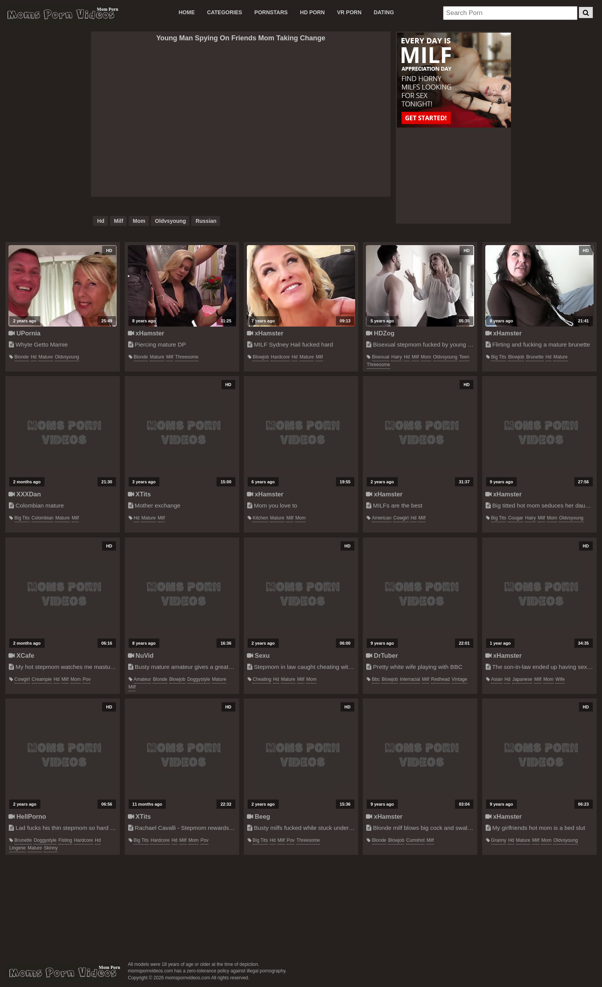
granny (498, 840)
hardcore (280, 357)
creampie (42, 679)
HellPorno (27, 816)
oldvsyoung (170, 221)
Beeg (258, 816)
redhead (440, 679)
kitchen (260, 518)
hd (100, 221)
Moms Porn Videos (60, 14)
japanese (522, 679)
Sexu (258, 655)
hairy (396, 357)
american (382, 518)
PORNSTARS (271, 12)
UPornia (24, 333)
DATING (384, 12)
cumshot (415, 840)
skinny (51, 848)
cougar (515, 518)
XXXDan (24, 494)
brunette (534, 357)
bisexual (380, 357)
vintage (459, 679)
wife (560, 679)
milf (118, 221)
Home (187, 12)
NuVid (141, 655)
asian (497, 679)
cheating (262, 679)
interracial (410, 679)
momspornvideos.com (62, 972)
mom (139, 221)
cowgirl (400, 518)
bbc (376, 679)
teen (464, 357)
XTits (139, 494)
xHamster (146, 333)
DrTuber (382, 655)
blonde (22, 357)
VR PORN (349, 12)
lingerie (17, 848)
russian (205, 221)
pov (87, 679)
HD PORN (312, 12)
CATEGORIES (224, 12)
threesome (186, 357)
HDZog (380, 333)
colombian (42, 518)
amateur (142, 679)
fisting (65, 840)
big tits (498, 357)
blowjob (261, 357)
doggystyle (198, 679)
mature (45, 357)
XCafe (21, 655)
